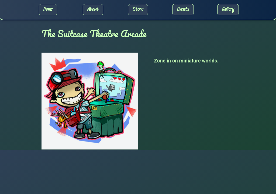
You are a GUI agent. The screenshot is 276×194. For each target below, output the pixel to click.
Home (48, 9)
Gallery (228, 9)
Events (183, 9)
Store (138, 9)
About (92, 9)
